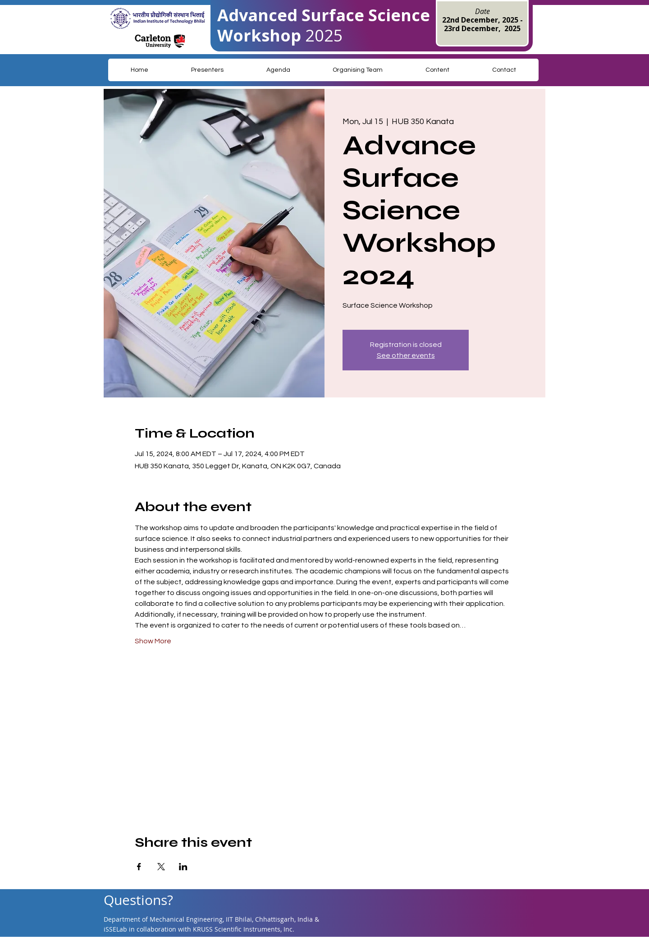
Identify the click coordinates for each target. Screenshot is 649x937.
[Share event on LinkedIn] (183, 866)
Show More (153, 641)
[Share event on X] (161, 866)
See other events (406, 355)
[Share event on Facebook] (139, 866)
